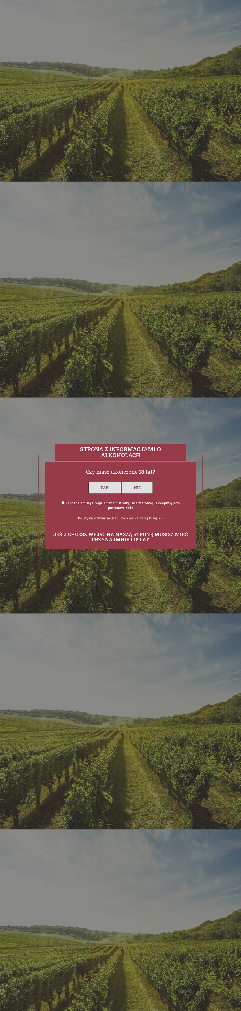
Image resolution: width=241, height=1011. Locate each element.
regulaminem (106, 503)
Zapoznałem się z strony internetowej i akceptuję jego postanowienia (122, 505)
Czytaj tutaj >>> (150, 518)
